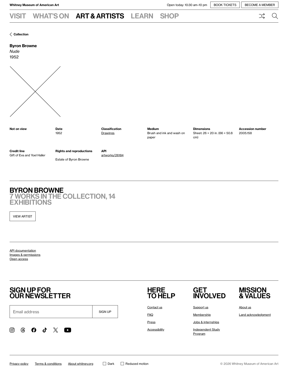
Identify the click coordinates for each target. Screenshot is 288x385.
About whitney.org (80, 363)
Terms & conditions (48, 363)
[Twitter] (55, 330)
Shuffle (262, 16)
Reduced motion (135, 363)
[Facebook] (33, 330)
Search (275, 16)
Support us (200, 307)
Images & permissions (25, 254)
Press (151, 322)
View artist (22, 216)
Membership (202, 314)
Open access (19, 259)
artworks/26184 (112, 155)
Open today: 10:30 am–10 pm (187, 5)
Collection (21, 34)
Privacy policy (19, 363)
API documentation (23, 250)
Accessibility (155, 329)
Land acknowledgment (255, 314)
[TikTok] (44, 330)
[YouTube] (67, 330)
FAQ (150, 314)
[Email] (51, 311)
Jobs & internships (206, 322)
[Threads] (23, 330)
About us (245, 307)
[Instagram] (12, 330)
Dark (108, 363)
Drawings (107, 133)
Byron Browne (23, 45)
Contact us (154, 307)
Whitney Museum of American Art (34, 5)
